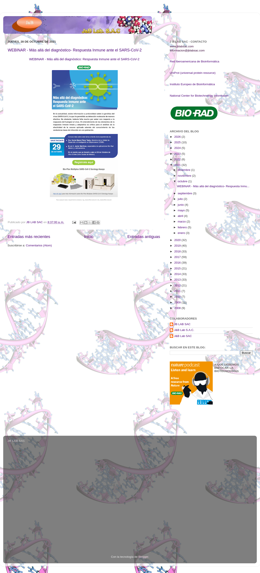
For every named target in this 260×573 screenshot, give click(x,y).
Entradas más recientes (29, 236)
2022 (178, 159)
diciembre (184, 169)
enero (182, 233)
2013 (178, 279)
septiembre (185, 193)
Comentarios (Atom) (39, 245)
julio (181, 199)
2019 (178, 245)
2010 (178, 296)
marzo (182, 221)
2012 (178, 285)
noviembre (185, 175)
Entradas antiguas (143, 236)
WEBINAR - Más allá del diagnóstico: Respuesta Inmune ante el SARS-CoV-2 (84, 59)
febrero (183, 227)
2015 (178, 268)
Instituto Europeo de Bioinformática (192, 84)
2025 (178, 142)
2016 (178, 262)
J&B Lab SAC (183, 336)
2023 (178, 153)
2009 (178, 302)
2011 (178, 291)
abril (181, 216)
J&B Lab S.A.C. (184, 330)
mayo (182, 210)
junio (181, 204)
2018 (178, 251)
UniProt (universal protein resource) (193, 72)
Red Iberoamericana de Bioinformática (194, 61)
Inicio (88, 236)
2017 (178, 257)
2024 (178, 148)
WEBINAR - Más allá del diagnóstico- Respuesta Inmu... (213, 186)
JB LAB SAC (182, 324)
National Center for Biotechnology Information (199, 95)
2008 (178, 308)
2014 (178, 274)
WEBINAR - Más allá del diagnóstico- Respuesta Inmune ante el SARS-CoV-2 (75, 50)
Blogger (143, 556)
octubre (183, 181)
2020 (178, 240)
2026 (178, 136)
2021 (178, 165)
